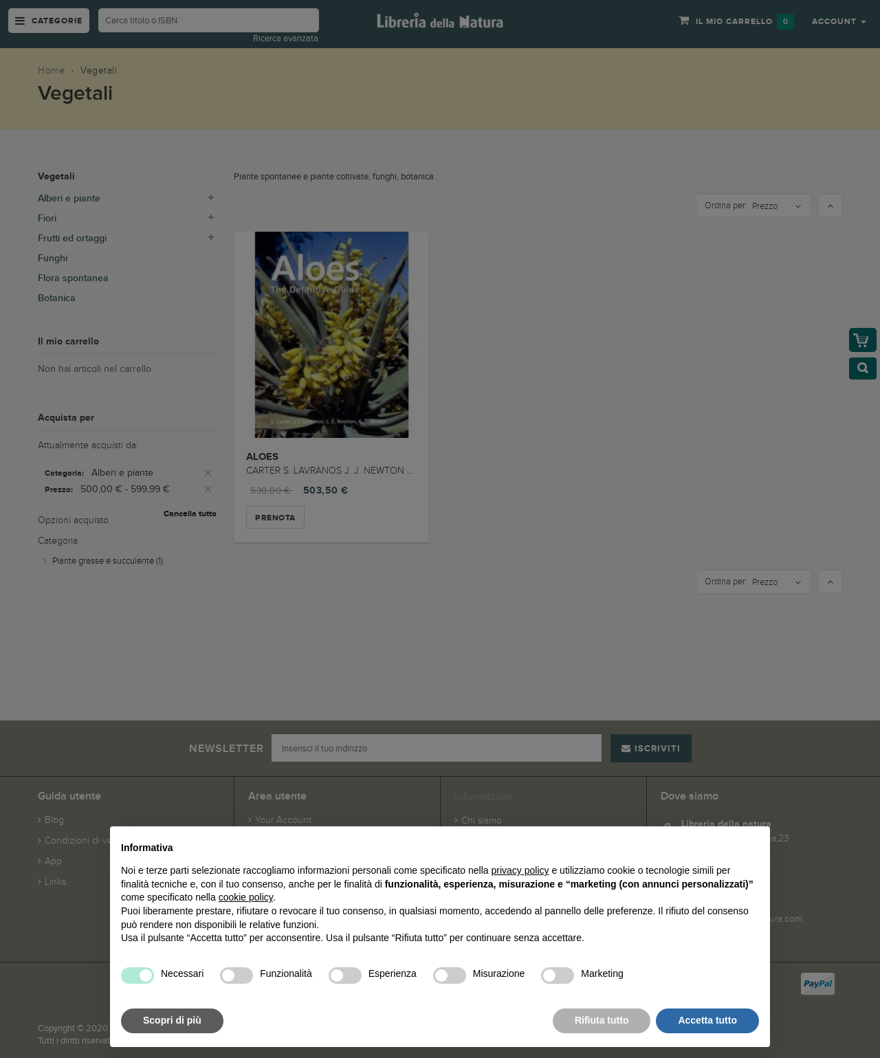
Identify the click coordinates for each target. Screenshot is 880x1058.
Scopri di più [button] (172, 1020)
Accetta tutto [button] (707, 1020)
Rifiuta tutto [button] (602, 1020)
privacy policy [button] (520, 870)
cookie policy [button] (246, 897)
